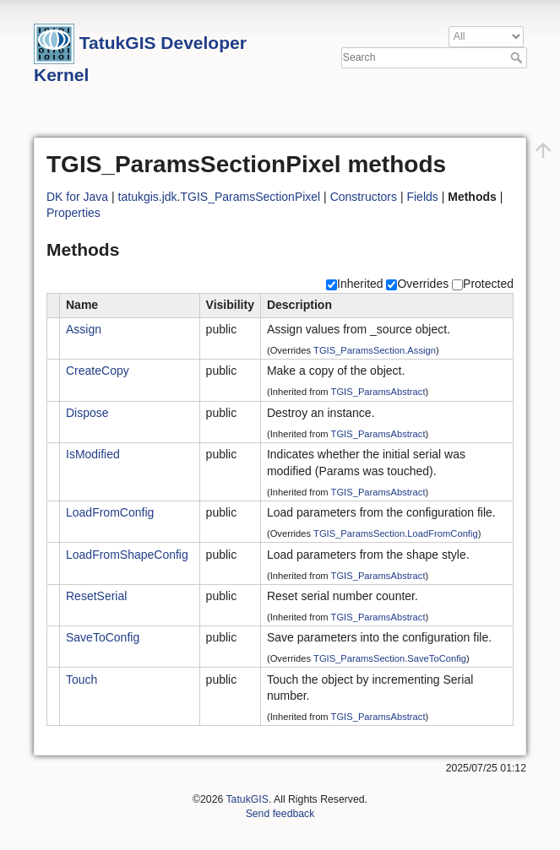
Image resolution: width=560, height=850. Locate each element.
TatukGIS (247, 799)
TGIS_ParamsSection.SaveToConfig (389, 658)
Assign (83, 329)
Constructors (363, 196)
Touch (81, 679)
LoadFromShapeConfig (127, 554)
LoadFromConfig (110, 512)
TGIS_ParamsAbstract (378, 392)
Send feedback (280, 814)
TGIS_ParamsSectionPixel (251, 196)
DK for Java (77, 196)
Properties (73, 212)
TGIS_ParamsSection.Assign (374, 350)
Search (518, 57)
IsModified (93, 454)
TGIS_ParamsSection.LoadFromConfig (395, 533)
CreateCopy (97, 370)
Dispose (87, 413)
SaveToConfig (102, 637)
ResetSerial (96, 596)
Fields (422, 196)
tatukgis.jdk (147, 196)
